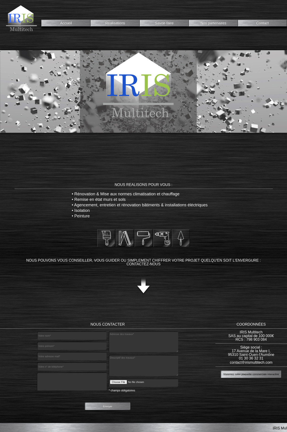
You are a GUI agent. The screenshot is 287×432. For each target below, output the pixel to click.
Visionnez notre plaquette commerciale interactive (251, 374)
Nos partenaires (213, 23)
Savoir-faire (164, 23)
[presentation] (72, 381)
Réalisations (115, 23)
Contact (262, 23)
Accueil (66, 23)
